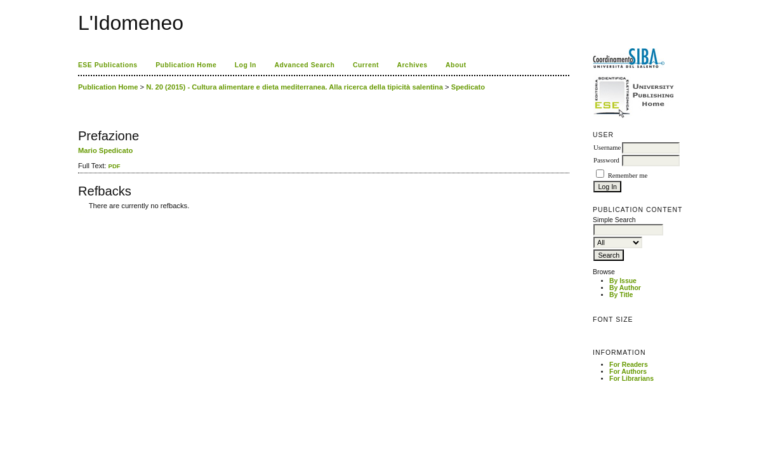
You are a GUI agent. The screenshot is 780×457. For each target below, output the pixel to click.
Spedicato (468, 87)
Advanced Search (304, 65)
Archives (412, 65)
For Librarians (631, 378)
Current (366, 65)
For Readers (628, 364)
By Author (625, 287)
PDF (115, 165)
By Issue (623, 280)
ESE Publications (108, 65)
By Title (621, 294)
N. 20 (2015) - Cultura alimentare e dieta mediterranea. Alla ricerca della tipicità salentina (294, 87)
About (456, 65)
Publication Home (185, 65)
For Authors (628, 371)
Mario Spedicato (105, 150)
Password (606, 160)
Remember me (627, 175)
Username (607, 147)
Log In (245, 65)
